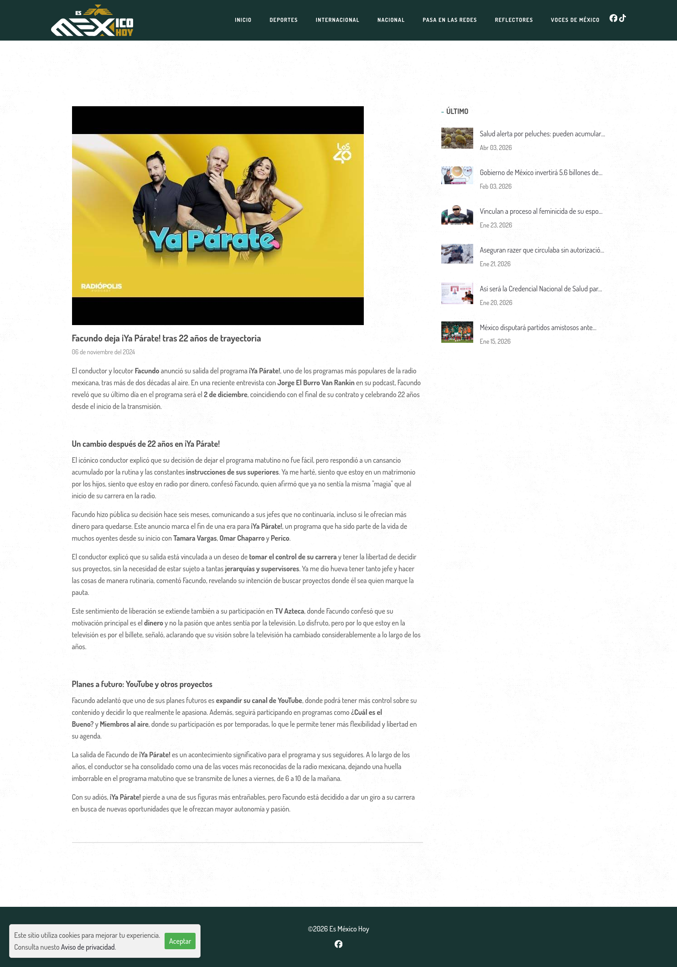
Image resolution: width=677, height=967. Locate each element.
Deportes (283, 19)
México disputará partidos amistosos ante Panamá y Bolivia (536, 328)
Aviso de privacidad (88, 946)
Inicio (243, 19)
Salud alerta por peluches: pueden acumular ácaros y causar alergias (540, 134)
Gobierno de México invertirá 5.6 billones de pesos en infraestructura (539, 173)
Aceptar (180, 941)
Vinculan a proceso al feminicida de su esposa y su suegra (542, 212)
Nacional (391, 19)
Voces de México (575, 19)
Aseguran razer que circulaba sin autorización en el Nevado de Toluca (542, 250)
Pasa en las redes (450, 19)
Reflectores (514, 19)
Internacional (338, 19)
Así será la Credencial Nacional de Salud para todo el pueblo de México (541, 289)
